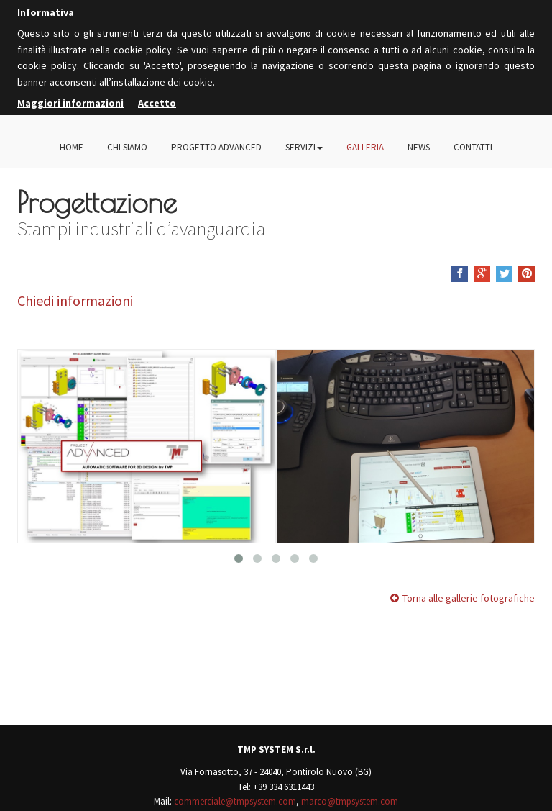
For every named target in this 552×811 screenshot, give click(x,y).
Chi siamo (127, 147)
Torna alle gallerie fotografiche (462, 598)
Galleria (365, 147)
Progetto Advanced (216, 147)
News (419, 147)
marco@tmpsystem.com (349, 801)
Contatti (473, 147)
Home (71, 147)
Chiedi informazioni (75, 301)
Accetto (157, 102)
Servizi (304, 147)
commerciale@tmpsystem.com (235, 801)
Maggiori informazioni (70, 102)
